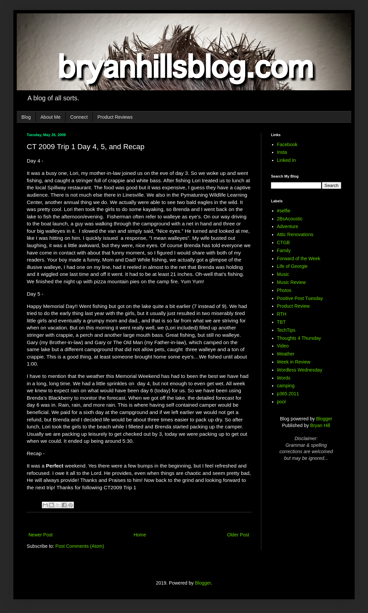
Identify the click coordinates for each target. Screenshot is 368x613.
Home (139, 534)
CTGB (283, 242)
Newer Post (40, 534)
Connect (79, 117)
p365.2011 (288, 393)
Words (283, 378)
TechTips (286, 330)
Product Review (293, 306)
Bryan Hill (320, 425)
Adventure (287, 226)
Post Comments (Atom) (80, 546)
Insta (282, 152)
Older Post (238, 534)
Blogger (324, 418)
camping (286, 385)
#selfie (283, 210)
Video (283, 345)
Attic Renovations (295, 234)
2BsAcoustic (290, 218)
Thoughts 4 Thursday (299, 338)
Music (283, 274)
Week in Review (293, 362)
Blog (26, 117)
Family (284, 250)
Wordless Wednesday (300, 370)
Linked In (286, 160)
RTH (282, 314)
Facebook (287, 144)
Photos (284, 290)
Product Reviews (114, 117)
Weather (286, 353)
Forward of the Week (298, 258)
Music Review (291, 282)
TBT (281, 322)
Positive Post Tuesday (300, 298)
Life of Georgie (292, 266)
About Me (50, 117)
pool (281, 401)
